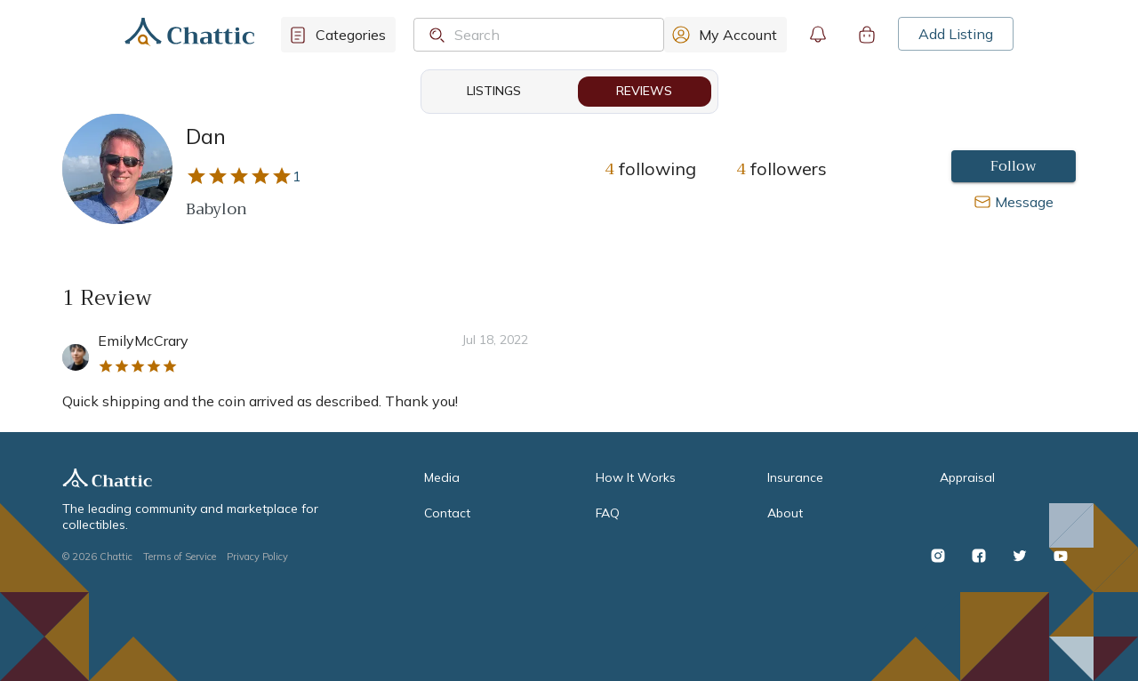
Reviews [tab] (644, 91)
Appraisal (967, 477)
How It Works (636, 477)
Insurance (795, 477)
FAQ (608, 513)
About (785, 513)
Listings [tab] (494, 91)
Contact (447, 513)
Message (1024, 202)
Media (442, 477)
